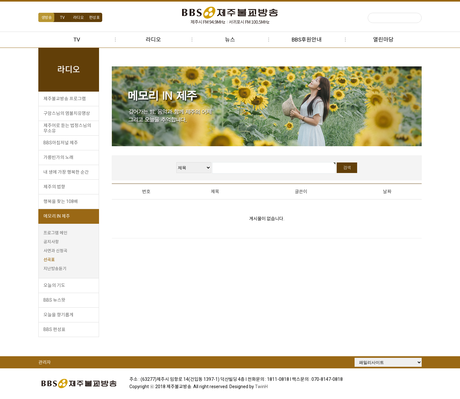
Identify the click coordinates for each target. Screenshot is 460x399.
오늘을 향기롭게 (58, 314)
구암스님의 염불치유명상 (66, 113)
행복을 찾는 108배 (60, 201)
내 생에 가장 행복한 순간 (66, 172)
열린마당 (383, 39)
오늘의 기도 (54, 285)
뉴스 (230, 39)
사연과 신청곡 (55, 250)
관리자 (44, 362)
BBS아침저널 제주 (60, 142)
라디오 (78, 17)
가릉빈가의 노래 (58, 157)
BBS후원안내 (307, 39)
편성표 (94, 17)
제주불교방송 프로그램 (64, 98)
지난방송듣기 (54, 268)
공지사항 (51, 241)
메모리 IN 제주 (56, 216)
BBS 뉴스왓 (54, 300)
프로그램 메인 (55, 232)
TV (62, 17)
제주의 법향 (54, 186)
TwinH (261, 386)
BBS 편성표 (54, 329)
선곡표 (49, 259)
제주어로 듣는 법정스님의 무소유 (67, 128)
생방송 (46, 17)
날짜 (387, 191)
